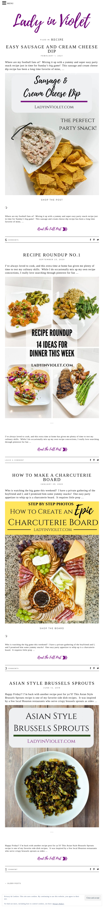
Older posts (13, 883)
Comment (11, 869)
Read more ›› (52, 229)
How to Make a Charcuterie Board (52, 477)
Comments (12, 240)
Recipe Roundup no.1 (52, 254)
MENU (10, 3)
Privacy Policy (58, 904)
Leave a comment (14, 460)
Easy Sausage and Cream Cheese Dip (52, 49)
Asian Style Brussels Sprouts (52, 683)
